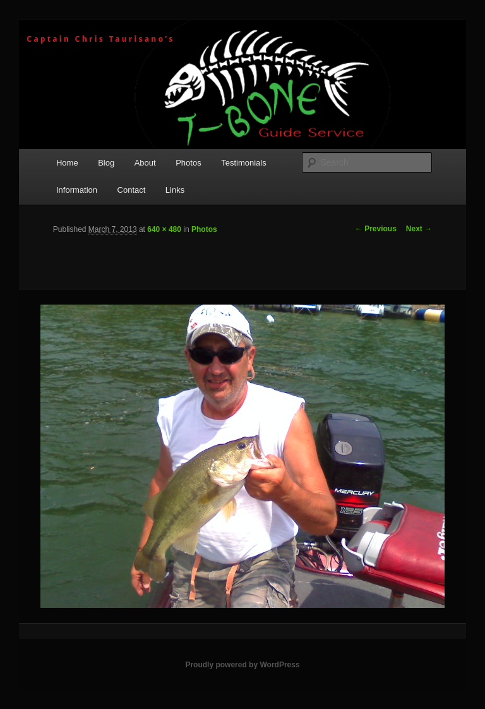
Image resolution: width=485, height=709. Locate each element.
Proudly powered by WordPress (242, 664)
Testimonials (243, 162)
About (145, 162)
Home (67, 162)
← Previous (376, 228)
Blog (106, 162)
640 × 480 (164, 229)
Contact (131, 190)
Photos (188, 162)
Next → (419, 228)
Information (76, 190)
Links (174, 190)
